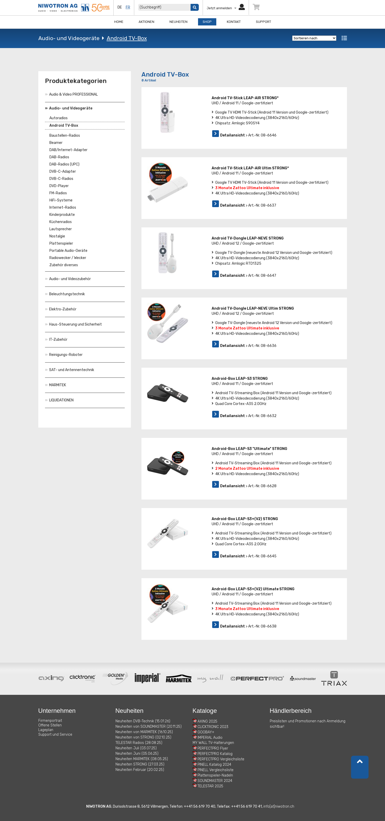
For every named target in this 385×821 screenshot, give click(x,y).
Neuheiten (178, 22)
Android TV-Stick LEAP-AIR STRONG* (245, 98)
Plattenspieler (61, 243)
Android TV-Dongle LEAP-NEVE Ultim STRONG (253, 308)
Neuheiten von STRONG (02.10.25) (143, 737)
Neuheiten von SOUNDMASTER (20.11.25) (148, 726)
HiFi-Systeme (61, 200)
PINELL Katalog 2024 (214, 764)
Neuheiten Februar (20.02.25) (139, 770)
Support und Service (55, 734)
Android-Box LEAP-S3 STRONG (240, 378)
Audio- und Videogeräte (69, 38)
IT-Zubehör (56, 339)
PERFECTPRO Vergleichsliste (221, 759)
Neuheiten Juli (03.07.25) (136, 748)
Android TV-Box (127, 38)
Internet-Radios (62, 207)
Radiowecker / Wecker (67, 258)
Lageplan (45, 730)
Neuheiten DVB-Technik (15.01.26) (142, 721)
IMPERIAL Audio (210, 737)
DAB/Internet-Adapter (68, 150)
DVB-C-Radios (61, 179)
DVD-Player (59, 186)
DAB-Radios (59, 157)
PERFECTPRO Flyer (213, 748)
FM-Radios (58, 193)
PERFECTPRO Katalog (215, 754)
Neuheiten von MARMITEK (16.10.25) (144, 732)
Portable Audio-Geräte (68, 250)
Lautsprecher (60, 229)
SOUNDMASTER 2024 (215, 781)
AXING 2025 (207, 721)
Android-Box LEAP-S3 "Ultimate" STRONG (249, 449)
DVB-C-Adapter (62, 171)
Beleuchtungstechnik (65, 294)
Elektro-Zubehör (60, 309)
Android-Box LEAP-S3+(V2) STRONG (245, 519)
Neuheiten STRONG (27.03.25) (139, 764)
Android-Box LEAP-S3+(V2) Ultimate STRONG (253, 589)
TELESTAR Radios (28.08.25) (138, 743)
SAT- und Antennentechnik (69, 370)
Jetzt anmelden (226, 8)
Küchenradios (60, 222)
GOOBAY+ (206, 732)
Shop (207, 22)
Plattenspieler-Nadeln (215, 775)
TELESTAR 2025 (210, 786)
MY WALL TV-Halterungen (213, 743)
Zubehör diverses (63, 265)
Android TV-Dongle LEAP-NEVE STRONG (248, 238)
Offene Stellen (50, 725)
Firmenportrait (50, 720)
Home (118, 22)
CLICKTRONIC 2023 (213, 727)
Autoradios (58, 118)
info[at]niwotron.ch (278, 806)
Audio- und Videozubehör (68, 279)
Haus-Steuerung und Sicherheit (73, 324)
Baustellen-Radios (64, 135)
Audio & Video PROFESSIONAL (71, 94)
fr (128, 7)
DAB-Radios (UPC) (64, 164)
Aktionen (146, 22)
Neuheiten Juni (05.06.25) (136, 753)
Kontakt (234, 22)
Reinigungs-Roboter (64, 355)
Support (263, 22)
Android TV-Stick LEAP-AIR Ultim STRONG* (250, 168)
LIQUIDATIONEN (59, 400)
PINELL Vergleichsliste (216, 770)
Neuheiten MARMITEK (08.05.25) (141, 759)
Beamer (55, 143)
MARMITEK (55, 385)
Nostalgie (57, 236)
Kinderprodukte (62, 215)
